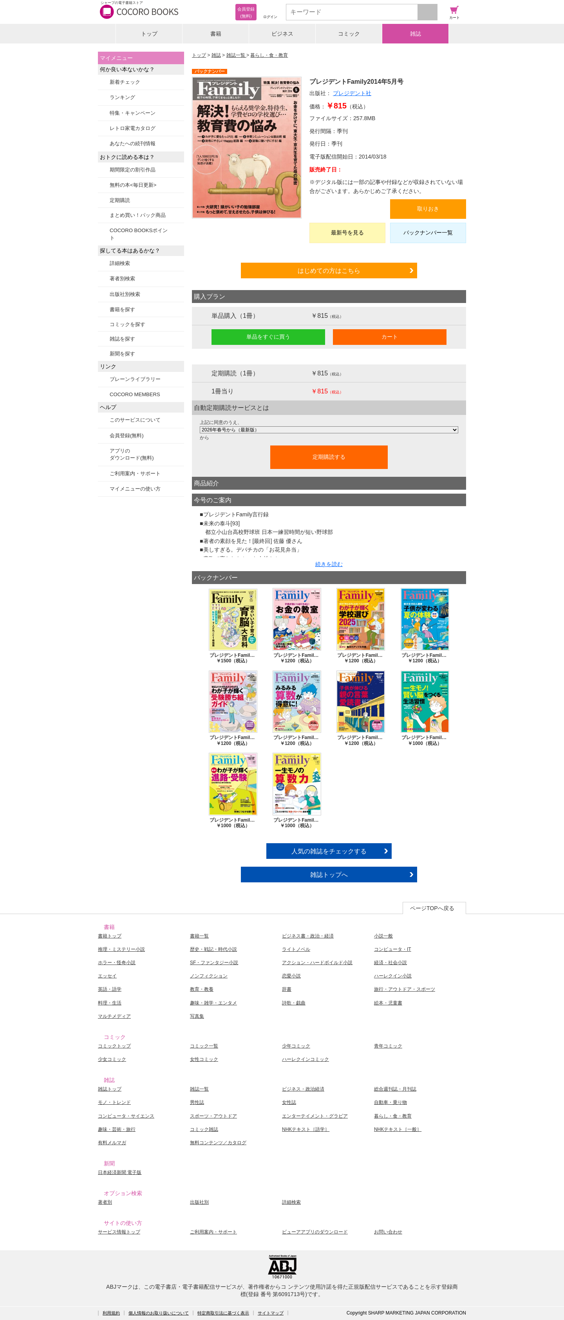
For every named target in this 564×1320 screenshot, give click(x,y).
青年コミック (388, 1046)
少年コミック (296, 1046)
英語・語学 (109, 989)
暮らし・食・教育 (269, 55)
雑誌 (415, 34)
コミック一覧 (204, 1046)
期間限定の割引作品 (132, 170)
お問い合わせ (388, 1232)
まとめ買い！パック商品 (138, 215)
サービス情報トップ (119, 1232)
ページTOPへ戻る (432, 908)
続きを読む (329, 564)
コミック (349, 34)
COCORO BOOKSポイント (139, 233)
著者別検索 (122, 278)
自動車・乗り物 (390, 1102)
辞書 (286, 989)
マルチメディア (114, 1016)
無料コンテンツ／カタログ (218, 1142)
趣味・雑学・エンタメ (213, 1003)
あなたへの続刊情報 (132, 143)
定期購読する (329, 457)
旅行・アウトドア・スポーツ (404, 989)
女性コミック (204, 1059)
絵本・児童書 (388, 1003)
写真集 (197, 1016)
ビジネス (282, 34)
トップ (149, 34)
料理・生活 (109, 1003)
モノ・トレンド (114, 1102)
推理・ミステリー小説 (121, 949)
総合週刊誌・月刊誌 (395, 1089)
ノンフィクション (209, 976)
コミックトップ (114, 1046)
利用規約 (111, 1313)
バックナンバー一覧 (428, 232)
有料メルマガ (112, 1142)
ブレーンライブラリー (135, 379)
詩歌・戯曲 (294, 1003)
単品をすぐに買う (268, 337)
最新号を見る (347, 232)
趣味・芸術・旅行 (117, 1129)
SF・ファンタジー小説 (214, 962)
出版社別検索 (125, 294)
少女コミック (112, 1059)
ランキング (122, 97)
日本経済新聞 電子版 (119, 1172)
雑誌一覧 (236, 55)
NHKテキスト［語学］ (305, 1129)
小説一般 (383, 936)
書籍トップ (109, 936)
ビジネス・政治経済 (303, 1089)
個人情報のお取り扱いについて (158, 1313)
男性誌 (197, 1102)
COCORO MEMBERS (135, 394)
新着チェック (125, 82)
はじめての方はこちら (329, 270)
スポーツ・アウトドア (213, 1116)
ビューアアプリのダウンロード (315, 1232)
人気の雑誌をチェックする (329, 851)
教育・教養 (201, 989)
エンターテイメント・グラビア (315, 1116)
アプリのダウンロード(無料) (132, 454)
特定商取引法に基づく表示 (223, 1313)
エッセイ (107, 976)
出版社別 (199, 1202)
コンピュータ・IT (392, 949)
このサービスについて (135, 420)
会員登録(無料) (127, 435)
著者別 (105, 1202)
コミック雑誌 (204, 1129)
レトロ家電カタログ (132, 128)
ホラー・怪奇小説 (117, 962)
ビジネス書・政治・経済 (308, 936)
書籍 (215, 34)
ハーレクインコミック (305, 1059)
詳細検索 (120, 263)
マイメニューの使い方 (135, 489)
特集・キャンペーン (132, 113)
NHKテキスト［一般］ (397, 1129)
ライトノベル (296, 949)
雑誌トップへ (329, 874)
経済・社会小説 (390, 962)
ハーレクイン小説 (393, 976)
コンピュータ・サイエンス (126, 1116)
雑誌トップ (109, 1089)
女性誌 (289, 1102)
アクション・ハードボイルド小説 (317, 962)
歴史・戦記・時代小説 (213, 949)
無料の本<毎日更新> (133, 185)
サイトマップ (271, 1313)
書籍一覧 (199, 936)
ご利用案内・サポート (135, 473)
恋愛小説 (291, 976)
